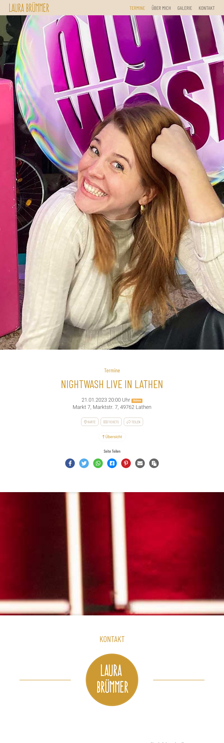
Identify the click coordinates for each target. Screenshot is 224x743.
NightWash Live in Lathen (112, 383)
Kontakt (207, 8)
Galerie (184, 8)
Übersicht (112, 436)
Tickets (111, 422)
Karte (90, 422)
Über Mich (161, 8)
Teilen (133, 422)
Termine (137, 8)
